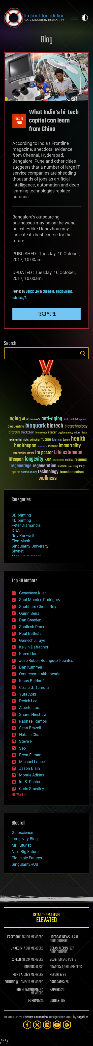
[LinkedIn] (47, 1024)
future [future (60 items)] (46, 439)
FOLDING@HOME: (16, 982)
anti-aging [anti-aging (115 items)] (51, 419)
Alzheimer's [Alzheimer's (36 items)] (33, 420)
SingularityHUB (25, 864)
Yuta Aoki (27, 694)
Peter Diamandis (26, 525)
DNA (16, 530)
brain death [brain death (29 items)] (41, 432)
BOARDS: (55, 967)
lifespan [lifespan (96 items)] (16, 459)
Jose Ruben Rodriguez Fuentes (46, 660)
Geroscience (22, 832)
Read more (46, 314)
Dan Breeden (30, 620)
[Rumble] (67, 1024)
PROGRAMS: (57, 982)
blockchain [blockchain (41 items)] (27, 433)
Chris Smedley (31, 788)
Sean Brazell (30, 728)
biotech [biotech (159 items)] (55, 426)
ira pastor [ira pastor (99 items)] (44, 453)
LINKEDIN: (16, 948)
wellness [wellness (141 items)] (47, 478)
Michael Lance (32, 761)
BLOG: (53, 959)
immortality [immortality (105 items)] (70, 446)
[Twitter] (37, 1024)
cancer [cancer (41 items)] (52, 433)
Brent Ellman (30, 755)
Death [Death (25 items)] (84, 432)
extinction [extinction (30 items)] (35, 440)
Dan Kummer (30, 667)
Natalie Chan (30, 734)
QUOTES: (55, 1001)
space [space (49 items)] (16, 472)
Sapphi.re (82, 1017)
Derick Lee (32, 291)
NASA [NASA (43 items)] (48, 460)
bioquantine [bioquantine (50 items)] (16, 426)
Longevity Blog (25, 838)
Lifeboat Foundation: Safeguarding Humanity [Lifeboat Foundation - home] (34, 17)
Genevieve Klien (33, 593)
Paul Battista (30, 633)
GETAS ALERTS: (59, 948)
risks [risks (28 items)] (70, 466)
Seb (22, 748)
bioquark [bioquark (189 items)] (35, 426)
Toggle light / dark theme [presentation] (85, 17)
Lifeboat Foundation (35, 1017)
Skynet (18, 551)
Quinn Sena (29, 613)
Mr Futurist (21, 845)
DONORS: (29, 967)
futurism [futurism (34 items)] (57, 440)
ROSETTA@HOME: (27, 990)
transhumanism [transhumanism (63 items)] (72, 472)
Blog (47, 40)
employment (64, 291)
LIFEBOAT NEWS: (60, 937)
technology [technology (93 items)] (48, 472)
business (48, 291)
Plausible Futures (27, 858)
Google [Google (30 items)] (66, 440)
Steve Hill (27, 741)
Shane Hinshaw (33, 714)
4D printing (21, 520)
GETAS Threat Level (46, 918)
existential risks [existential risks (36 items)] (19, 440)
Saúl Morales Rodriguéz (40, 599)
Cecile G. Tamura (34, 687)
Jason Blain (29, 768)
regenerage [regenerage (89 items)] (21, 466)
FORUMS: (34, 1001)
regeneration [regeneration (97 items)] (44, 466)
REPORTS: (56, 975)
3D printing (21, 515)
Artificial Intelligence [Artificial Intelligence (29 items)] (74, 419)
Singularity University (30, 546)
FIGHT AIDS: (20, 975)
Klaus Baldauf (31, 680)
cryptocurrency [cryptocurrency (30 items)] (65, 432)
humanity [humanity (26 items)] (42, 446)
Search (83, 353)
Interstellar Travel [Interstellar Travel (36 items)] (23, 453)
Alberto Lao (29, 707)
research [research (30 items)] (62, 466)
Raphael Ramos (33, 721)
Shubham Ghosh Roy (37, 606)
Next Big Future (25, 851)
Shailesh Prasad (33, 626)
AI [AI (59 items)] (23, 419)
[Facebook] (27, 1024)
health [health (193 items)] (78, 439)
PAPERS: (55, 990)
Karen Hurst (29, 653)
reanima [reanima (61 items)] (80, 459)
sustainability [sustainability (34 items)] (29, 472)
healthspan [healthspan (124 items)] (25, 446)
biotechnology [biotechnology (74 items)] (76, 426)
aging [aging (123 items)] (15, 419)
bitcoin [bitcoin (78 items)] (14, 432)
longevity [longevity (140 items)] (34, 459)
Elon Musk (21, 541)
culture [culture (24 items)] (77, 432)
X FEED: (17, 959)
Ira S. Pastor (29, 781)
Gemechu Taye (32, 640)
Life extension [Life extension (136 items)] (68, 452)
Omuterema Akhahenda (40, 674)
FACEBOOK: (14, 937)
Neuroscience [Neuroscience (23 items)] (58, 460)
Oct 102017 (19, 121)
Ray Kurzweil (23, 535)
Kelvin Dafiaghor (33, 647)
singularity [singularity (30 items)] (79, 466)
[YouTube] (57, 1024)
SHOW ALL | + (19, 795)
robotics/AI (20, 298)
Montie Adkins (31, 775)
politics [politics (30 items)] (69, 460)
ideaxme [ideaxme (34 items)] (53, 446)
